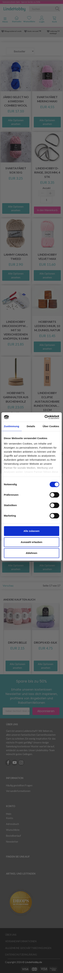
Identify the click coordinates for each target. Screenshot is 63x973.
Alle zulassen (31, 531)
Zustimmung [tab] (11, 426)
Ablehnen (31, 553)
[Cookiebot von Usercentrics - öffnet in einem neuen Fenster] (45, 417)
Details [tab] (31, 426)
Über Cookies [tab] (51, 426)
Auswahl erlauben (31, 542)
